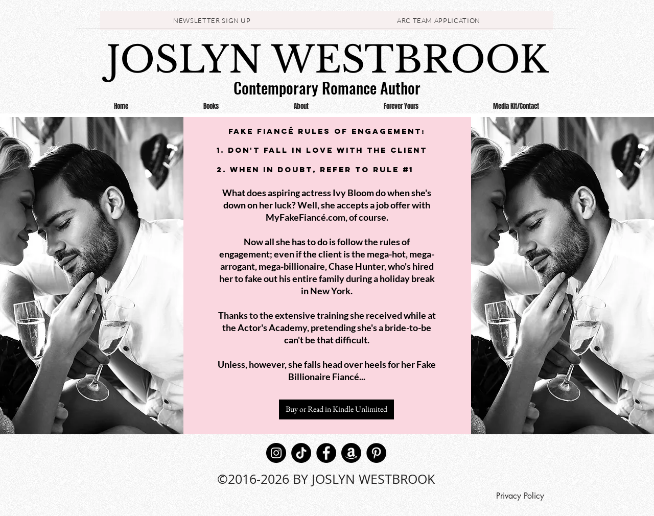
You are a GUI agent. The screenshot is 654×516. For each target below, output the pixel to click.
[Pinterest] (376, 453)
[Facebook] (326, 453)
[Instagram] (276, 453)
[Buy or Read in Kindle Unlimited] (336, 409)
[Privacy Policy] (520, 496)
